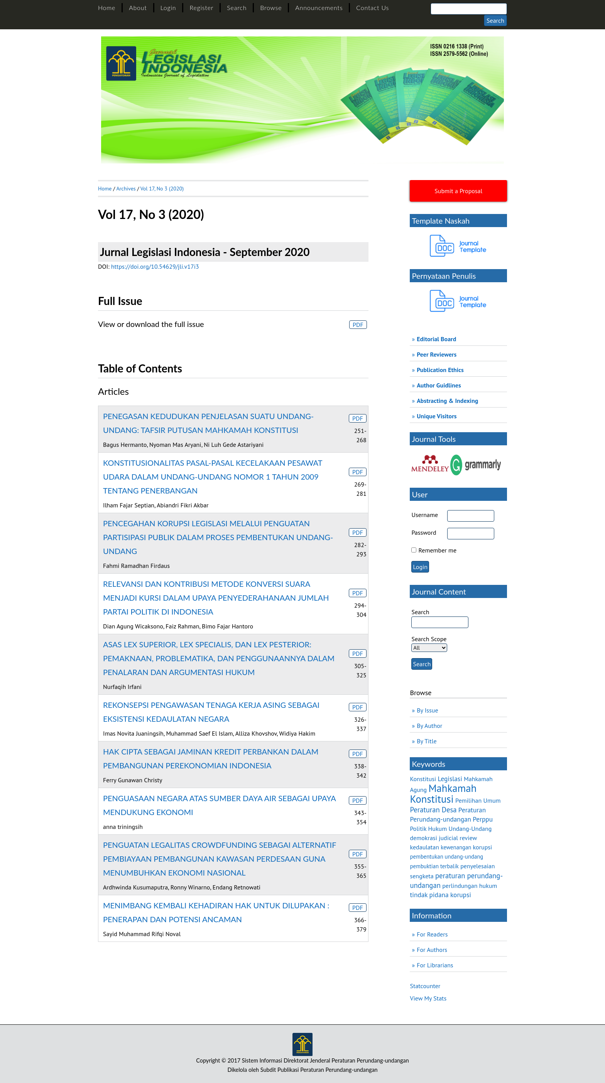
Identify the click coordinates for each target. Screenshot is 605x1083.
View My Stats (428, 998)
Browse (271, 7)
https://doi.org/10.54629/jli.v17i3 (155, 266)
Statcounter (425, 986)
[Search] (469, 9)
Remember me (438, 550)
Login (168, 7)
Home (106, 7)
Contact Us (372, 7)
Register (201, 7)
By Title (426, 741)
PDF (358, 324)
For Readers (432, 934)
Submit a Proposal (458, 191)
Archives (125, 188)
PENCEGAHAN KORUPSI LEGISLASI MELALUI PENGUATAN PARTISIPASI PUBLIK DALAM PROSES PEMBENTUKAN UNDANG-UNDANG (218, 537)
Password (423, 532)
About (138, 7)
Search (237, 7)
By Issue (427, 710)
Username (424, 515)
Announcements (319, 7)
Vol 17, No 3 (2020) (162, 188)
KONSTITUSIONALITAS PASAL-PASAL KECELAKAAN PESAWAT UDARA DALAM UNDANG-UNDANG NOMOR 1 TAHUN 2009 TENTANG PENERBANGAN (212, 476)
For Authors (432, 949)
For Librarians (435, 965)
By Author (429, 725)
